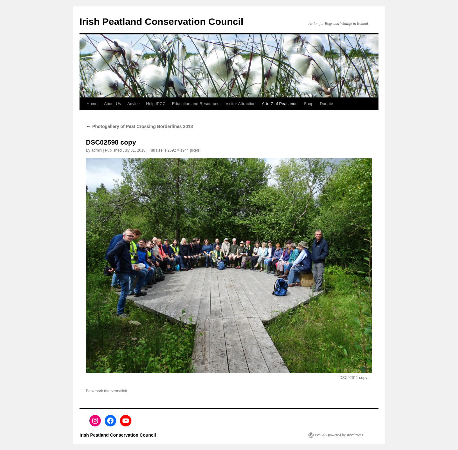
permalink (118, 391)
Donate (326, 103)
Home (92, 103)
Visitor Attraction (241, 103)
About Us (112, 103)
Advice (133, 103)
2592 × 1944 (178, 150)
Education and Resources (195, 103)
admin (96, 150)
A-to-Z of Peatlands (279, 103)
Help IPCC (155, 103)
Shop (308, 103)
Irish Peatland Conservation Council (161, 21)
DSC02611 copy (353, 377)
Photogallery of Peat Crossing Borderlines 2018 (139, 126)
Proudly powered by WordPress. (339, 435)
